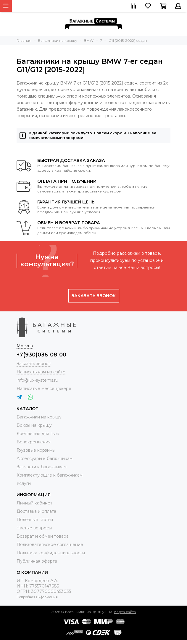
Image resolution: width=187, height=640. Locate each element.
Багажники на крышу (39, 417)
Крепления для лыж (38, 433)
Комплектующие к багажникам (50, 475)
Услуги (24, 483)
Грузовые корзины (36, 450)
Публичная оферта (37, 561)
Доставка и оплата (36, 511)
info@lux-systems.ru (37, 380)
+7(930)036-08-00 (41, 354)
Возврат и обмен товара (43, 536)
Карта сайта (125, 611)
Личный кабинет (34, 503)
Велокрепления (34, 442)
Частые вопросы (34, 528)
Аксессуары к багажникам (44, 458)
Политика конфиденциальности (51, 552)
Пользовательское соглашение (50, 544)
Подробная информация (37, 597)
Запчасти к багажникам (42, 466)
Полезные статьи (35, 519)
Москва (25, 345)
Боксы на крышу (34, 425)
